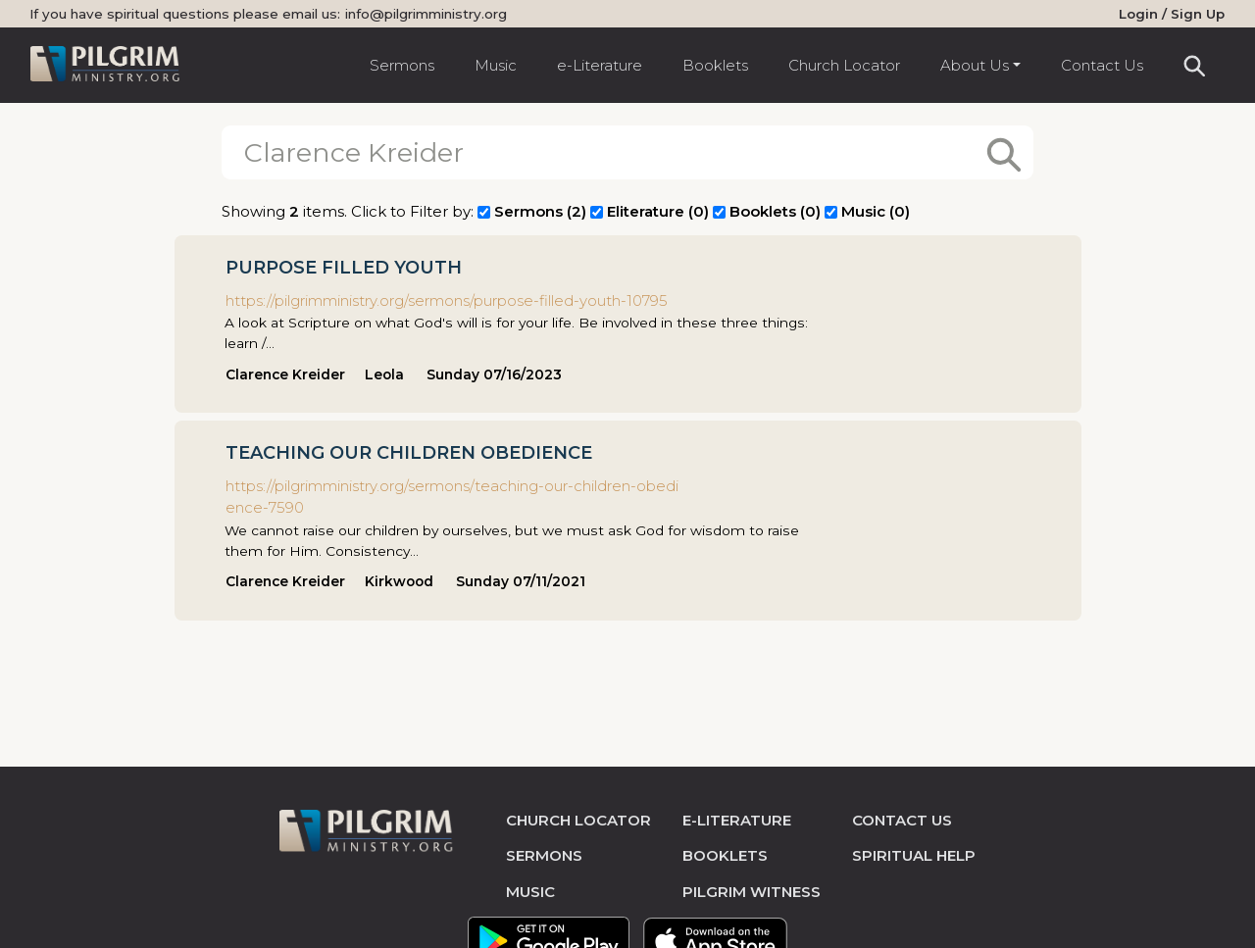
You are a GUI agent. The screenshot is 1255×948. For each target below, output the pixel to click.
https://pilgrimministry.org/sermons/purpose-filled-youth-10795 (447, 300)
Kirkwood (399, 581)
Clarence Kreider (285, 374)
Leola (384, 374)
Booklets (715, 65)
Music (496, 65)
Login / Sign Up (1172, 14)
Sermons (402, 65)
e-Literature (599, 65)
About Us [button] (974, 65)
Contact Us (1102, 65)
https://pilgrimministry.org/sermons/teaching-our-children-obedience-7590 (452, 497)
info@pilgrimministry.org (426, 14)
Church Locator (844, 65)
